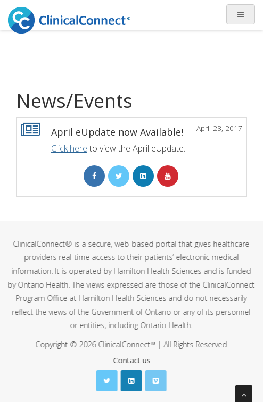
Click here (69, 148)
